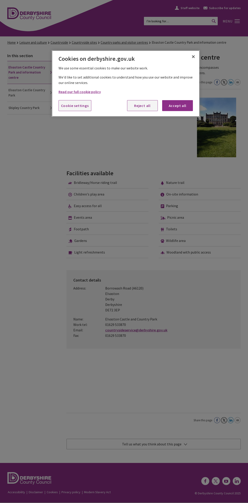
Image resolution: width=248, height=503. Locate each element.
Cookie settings (75, 105)
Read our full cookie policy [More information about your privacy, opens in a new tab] (80, 91)
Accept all (177, 105)
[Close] (193, 57)
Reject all (142, 105)
